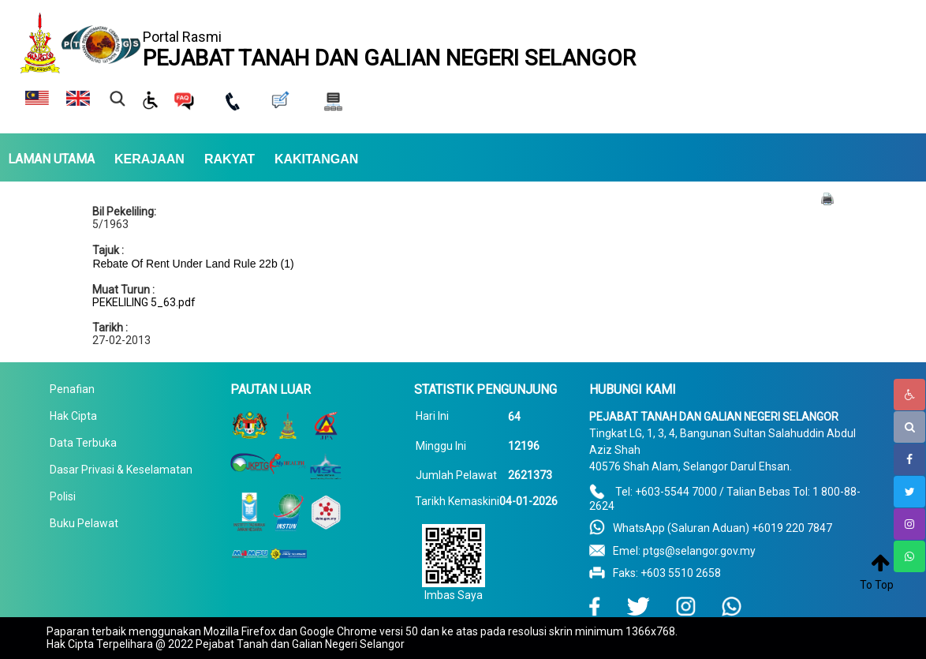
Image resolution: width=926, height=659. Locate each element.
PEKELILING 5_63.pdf (144, 302)
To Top (877, 584)
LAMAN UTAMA (51, 159)
